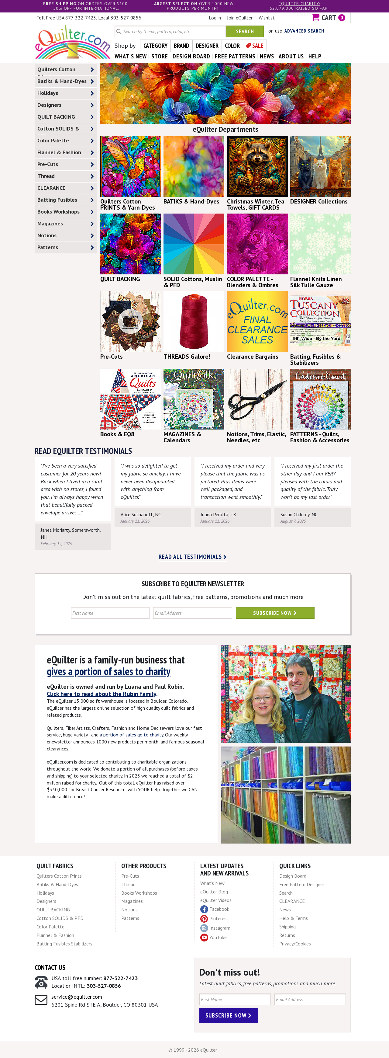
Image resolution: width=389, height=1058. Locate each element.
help (315, 56)
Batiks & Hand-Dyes (65, 81)
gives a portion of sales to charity (108, 671)
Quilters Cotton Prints (65, 70)
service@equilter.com (76, 996)
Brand (181, 46)
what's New (131, 56)
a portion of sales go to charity (131, 735)
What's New (212, 883)
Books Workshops (65, 212)
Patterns (65, 247)
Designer (207, 46)
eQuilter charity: (299, 3)
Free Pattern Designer (301, 884)
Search (245, 31)
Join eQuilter (240, 18)
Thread (65, 176)
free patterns (235, 56)
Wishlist (267, 18)
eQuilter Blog (214, 892)
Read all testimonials (193, 557)
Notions (65, 235)
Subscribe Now (275, 612)
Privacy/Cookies (295, 944)
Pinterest (214, 918)
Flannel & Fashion (65, 152)
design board (191, 56)
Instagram (215, 928)
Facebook (214, 909)
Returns (287, 935)
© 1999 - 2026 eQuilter (192, 1050)
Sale (257, 46)
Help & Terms (293, 918)
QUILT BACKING (65, 117)
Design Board (292, 876)
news (267, 56)
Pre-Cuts (65, 164)
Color (232, 46)
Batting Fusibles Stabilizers (65, 201)
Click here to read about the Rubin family (101, 694)
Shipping (287, 927)
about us (291, 56)
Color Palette (65, 140)
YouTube (213, 937)
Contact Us (50, 967)
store (159, 56)
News (285, 910)
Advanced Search (304, 31)
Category (155, 46)
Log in (215, 18)
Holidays (65, 93)
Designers (65, 105)
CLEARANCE (65, 188)
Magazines (65, 224)
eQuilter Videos (216, 900)
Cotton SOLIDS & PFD (65, 130)
